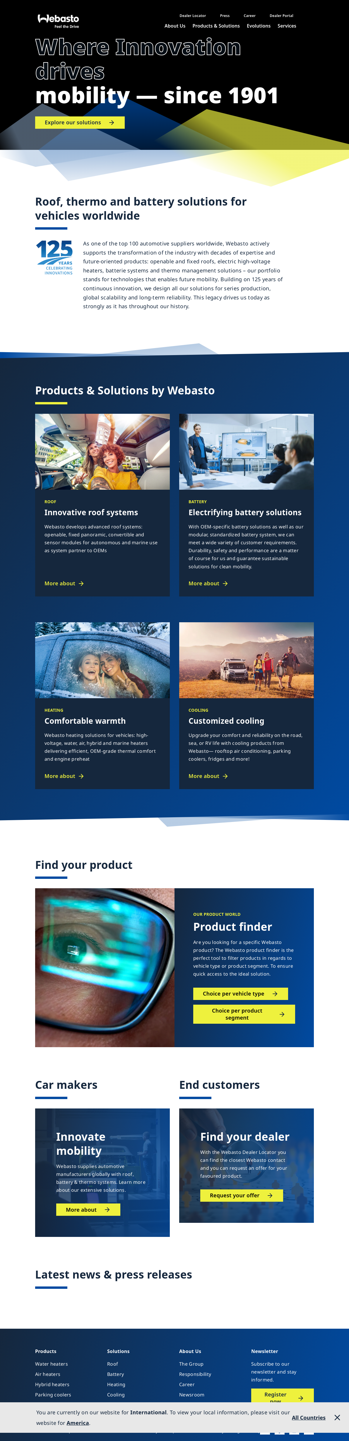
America (78, 1422)
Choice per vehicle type (233, 993)
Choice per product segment (237, 1014)
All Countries (309, 1417)
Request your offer (234, 1195)
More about (60, 583)
